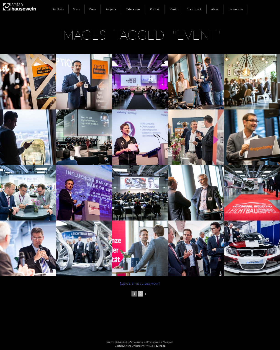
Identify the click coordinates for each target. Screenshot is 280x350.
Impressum (236, 9)
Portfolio (58, 9)
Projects (110, 9)
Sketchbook (194, 9)
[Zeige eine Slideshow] (140, 283)
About (215, 9)
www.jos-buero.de (155, 345)
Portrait (155, 9)
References (133, 9)
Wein (92, 9)
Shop (76, 9)
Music (173, 9)
